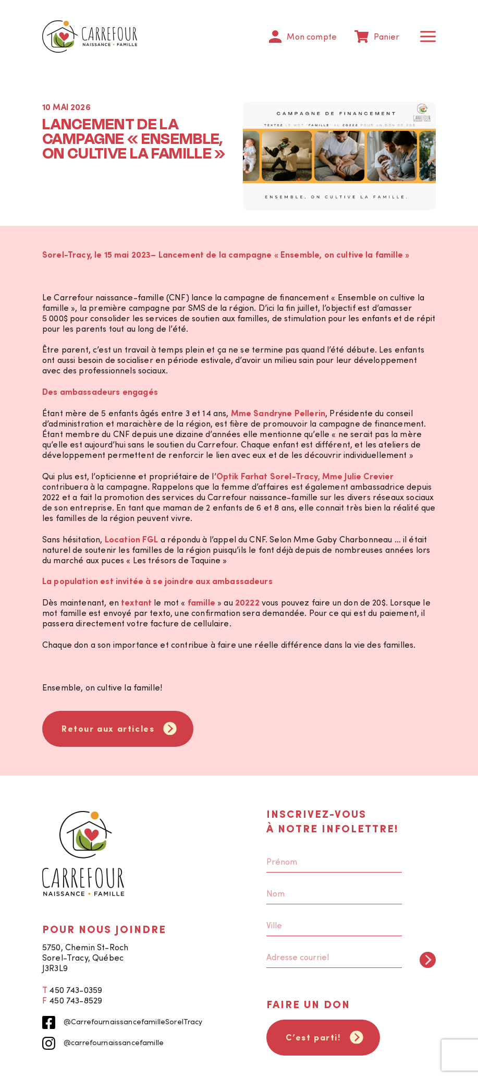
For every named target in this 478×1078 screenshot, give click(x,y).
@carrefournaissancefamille (103, 1043)
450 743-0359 (75, 990)
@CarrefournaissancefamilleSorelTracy (122, 1022)
